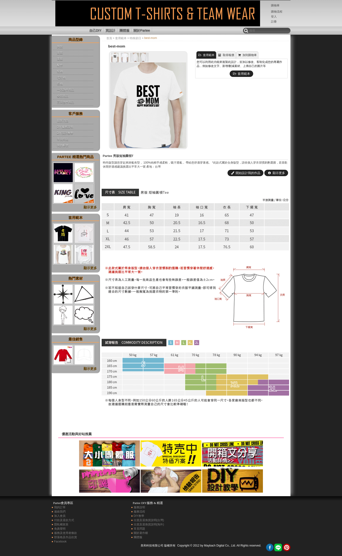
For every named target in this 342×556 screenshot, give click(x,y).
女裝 (60, 53)
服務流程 (139, 511)
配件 (60, 65)
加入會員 (60, 516)
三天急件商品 (65, 102)
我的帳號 (62, 145)
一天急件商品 (65, 90)
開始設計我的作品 (246, 173)
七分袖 (61, 77)
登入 (274, 16)
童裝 (60, 59)
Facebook (60, 541)
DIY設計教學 (65, 133)
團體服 (124, 30)
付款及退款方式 (64, 520)
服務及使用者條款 (65, 533)
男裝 (60, 46)
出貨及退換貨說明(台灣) (149, 520)
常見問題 (62, 139)
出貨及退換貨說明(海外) (149, 524)
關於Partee (141, 30)
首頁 (109, 38)
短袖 (60, 71)
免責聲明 (60, 528)
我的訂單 (60, 507)
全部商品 (62, 96)
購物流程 (276, 11)
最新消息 (62, 121)
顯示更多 (276, 173)
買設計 (110, 30)
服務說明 (139, 507)
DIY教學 (139, 516)
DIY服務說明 (65, 127)
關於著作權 (141, 533)
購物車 (275, 5)
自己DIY (95, 30)
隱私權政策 (61, 524)
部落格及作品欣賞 (65, 537)
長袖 (60, 83)
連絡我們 (60, 511)
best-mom (69, 17)
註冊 (274, 21)
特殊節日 (135, 38)
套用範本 (121, 38)
